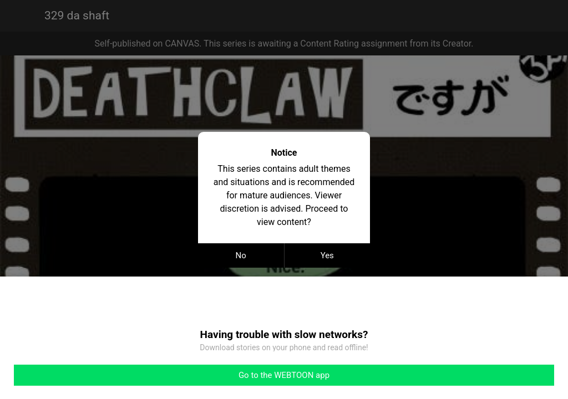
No (241, 255)
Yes (327, 255)
